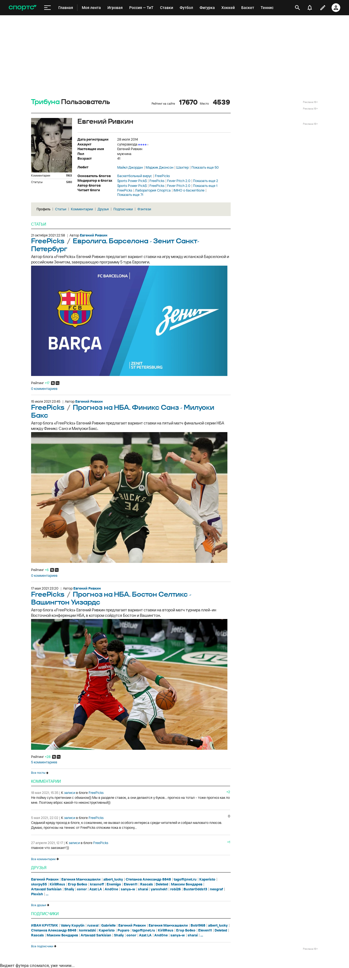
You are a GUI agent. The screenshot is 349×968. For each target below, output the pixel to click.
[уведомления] (309, 7)
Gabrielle (108, 925)
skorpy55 (39, 884)
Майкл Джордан (130, 167)
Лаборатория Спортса (153, 190)
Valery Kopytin (73, 925)
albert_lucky (113, 879)
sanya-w (128, 889)
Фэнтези (144, 209)
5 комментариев (44, 762)
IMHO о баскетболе (188, 190)
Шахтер (182, 167)
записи (69, 792)
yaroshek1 (159, 889)
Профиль (43, 209)
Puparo (124, 930)
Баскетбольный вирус (134, 176)
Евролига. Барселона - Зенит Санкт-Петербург (115, 245)
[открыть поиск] (297, 7)
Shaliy (69, 889)
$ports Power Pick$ (132, 181)
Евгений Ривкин (45, 879)
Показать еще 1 (205, 185)
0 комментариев (44, 388)
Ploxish (37, 894)
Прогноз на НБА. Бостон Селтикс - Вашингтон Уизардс (111, 598)
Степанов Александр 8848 (148, 879)
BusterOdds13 (195, 889)
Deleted (162, 884)
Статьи (60, 209)
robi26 (175, 889)
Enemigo (114, 884)
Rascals (146, 884)
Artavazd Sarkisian (46, 889)
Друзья (103, 209)
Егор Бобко (77, 884)
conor (82, 889)
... (47, 894)
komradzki (87, 930)
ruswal (92, 925)
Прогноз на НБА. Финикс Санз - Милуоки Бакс (122, 411)
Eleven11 (130, 884)
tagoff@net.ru (185, 879)
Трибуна (45, 102)
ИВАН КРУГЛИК (44, 925)
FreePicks (162, 176)
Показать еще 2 (205, 181)
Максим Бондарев (186, 884)
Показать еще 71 (130, 194)
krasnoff (97, 884)
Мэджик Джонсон (159, 167)
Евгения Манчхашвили (81, 879)
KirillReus (57, 884)
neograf (216, 889)
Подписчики (123, 209)
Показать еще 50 (205, 167)
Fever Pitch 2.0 (178, 181)
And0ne (111, 889)
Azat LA (95, 889)
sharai (143, 889)
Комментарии (82, 209)
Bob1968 (198, 925)
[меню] (47, 7)
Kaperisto (207, 879)
